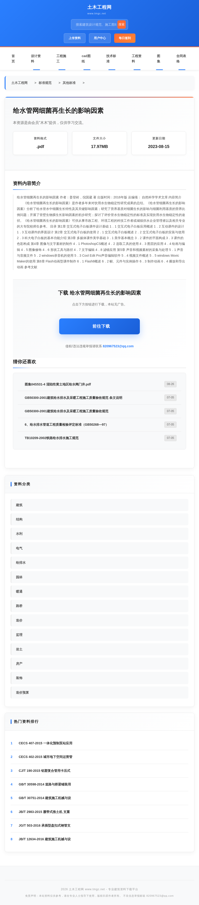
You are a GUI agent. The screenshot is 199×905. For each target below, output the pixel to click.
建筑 (19, 505)
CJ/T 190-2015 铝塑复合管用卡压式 (44, 771)
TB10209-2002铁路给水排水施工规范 (52, 438)
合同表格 (181, 58)
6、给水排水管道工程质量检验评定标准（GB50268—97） (67, 424)
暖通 (19, 591)
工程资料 (136, 58)
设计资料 (36, 58)
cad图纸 (86, 58)
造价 (19, 620)
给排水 (21, 562)
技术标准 (111, 58)
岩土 (19, 649)
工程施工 (61, 58)
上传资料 (75, 38)
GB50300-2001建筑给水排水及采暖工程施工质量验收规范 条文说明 (73, 398)
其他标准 (69, 83)
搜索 (122, 24)
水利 (19, 534)
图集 (158, 58)
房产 (19, 663)
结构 (19, 519)
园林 (19, 577)
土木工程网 (99, 7)
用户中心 (100, 38)
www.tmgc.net (96, 13)
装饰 (19, 678)
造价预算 (22, 692)
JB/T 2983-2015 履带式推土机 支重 (44, 812)
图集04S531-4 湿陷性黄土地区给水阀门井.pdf (58, 384)
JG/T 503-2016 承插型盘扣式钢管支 (44, 825)
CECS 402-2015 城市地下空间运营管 (45, 757)
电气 (19, 548)
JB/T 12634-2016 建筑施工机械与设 (45, 839)
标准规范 (45, 83)
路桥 (19, 606)
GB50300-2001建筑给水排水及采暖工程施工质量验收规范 (66, 411)
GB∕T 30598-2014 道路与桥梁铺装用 (45, 784)
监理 (19, 635)
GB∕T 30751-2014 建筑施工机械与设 (45, 798)
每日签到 (125, 38)
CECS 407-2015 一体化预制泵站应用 (45, 743)
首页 (13, 58)
